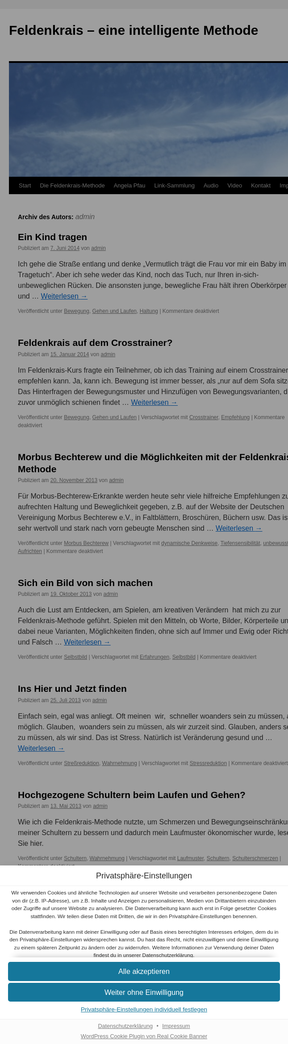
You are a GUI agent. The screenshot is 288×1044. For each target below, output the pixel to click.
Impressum (176, 1026)
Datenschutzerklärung (167, 955)
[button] (144, 971)
